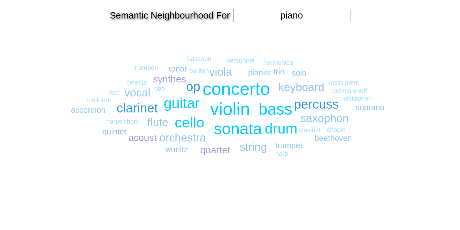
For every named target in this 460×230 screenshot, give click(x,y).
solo (299, 72)
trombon (146, 67)
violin (230, 109)
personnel (240, 60)
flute (157, 122)
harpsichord (123, 121)
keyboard (301, 87)
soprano (370, 107)
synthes (169, 79)
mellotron (100, 99)
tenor (178, 68)
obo (159, 88)
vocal (137, 92)
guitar (182, 103)
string (253, 147)
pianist (259, 72)
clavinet (310, 130)
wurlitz (176, 149)
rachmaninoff (348, 90)
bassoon (199, 58)
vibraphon (358, 98)
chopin (336, 129)
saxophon (324, 118)
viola (220, 71)
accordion (88, 109)
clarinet (137, 108)
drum (281, 128)
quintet (114, 131)
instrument (344, 82)
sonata (238, 129)
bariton (199, 70)
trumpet (289, 145)
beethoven (333, 138)
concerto (236, 89)
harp (281, 153)
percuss (316, 104)
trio (279, 71)
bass (275, 109)
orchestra (182, 137)
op (193, 87)
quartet (215, 150)
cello (189, 122)
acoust (142, 137)
